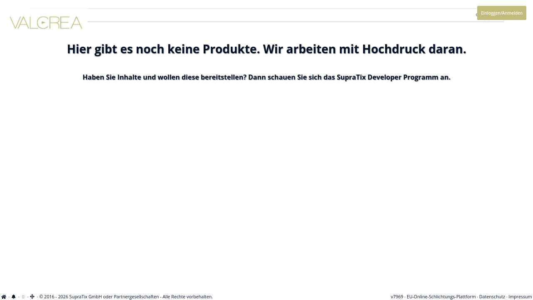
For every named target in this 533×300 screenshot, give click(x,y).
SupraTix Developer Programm (387, 77)
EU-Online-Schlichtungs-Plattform (441, 297)
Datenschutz (492, 297)
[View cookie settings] (23, 297)
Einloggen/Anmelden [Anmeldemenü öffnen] (502, 13)
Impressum (520, 297)
